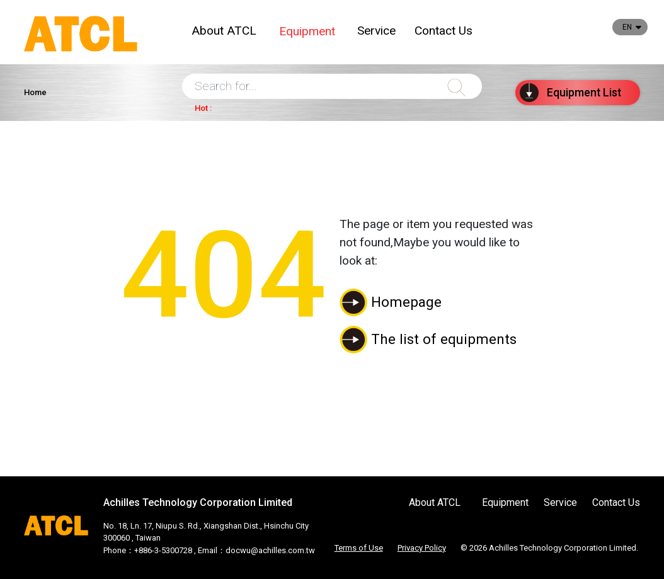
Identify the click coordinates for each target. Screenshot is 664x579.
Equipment (307, 31)
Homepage (406, 302)
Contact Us (443, 30)
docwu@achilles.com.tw (270, 550)
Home (35, 92)
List (570, 92)
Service (376, 30)
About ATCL (224, 30)
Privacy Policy (422, 548)
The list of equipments (444, 339)
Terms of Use (359, 548)
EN (627, 27)
